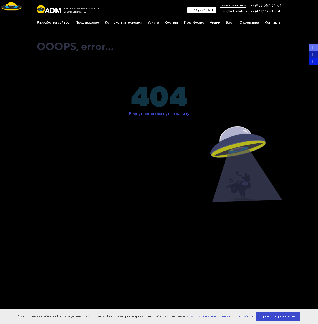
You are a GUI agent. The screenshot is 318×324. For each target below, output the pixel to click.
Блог (230, 22)
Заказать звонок (233, 5)
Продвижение (87, 22)
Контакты (273, 22)
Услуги (153, 22)
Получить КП (202, 10)
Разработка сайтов (53, 22)
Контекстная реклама (123, 22)
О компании (249, 22)
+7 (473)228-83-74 (265, 11)
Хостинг (172, 22)
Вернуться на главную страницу (159, 114)
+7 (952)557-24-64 (265, 6)
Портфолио (194, 22)
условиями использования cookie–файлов (222, 316)
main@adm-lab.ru (233, 11)
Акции (215, 22)
